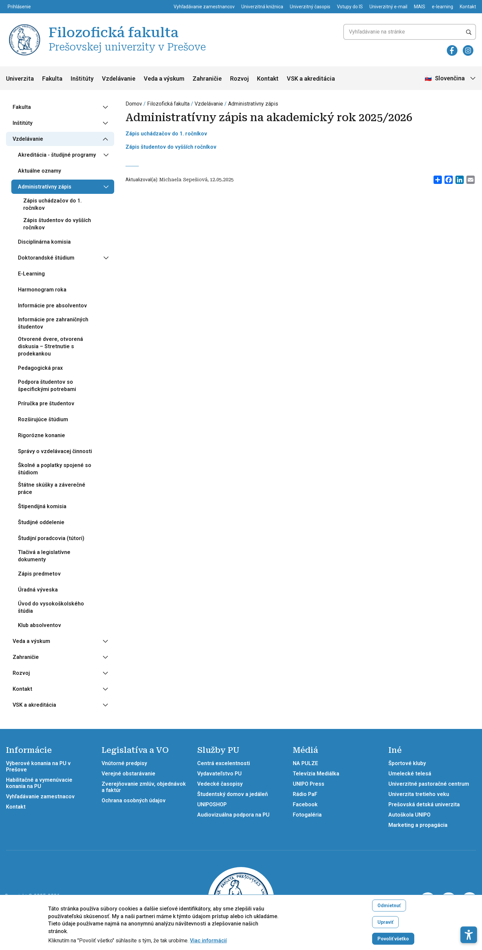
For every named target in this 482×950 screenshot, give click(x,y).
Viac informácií (208, 941)
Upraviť (385, 922)
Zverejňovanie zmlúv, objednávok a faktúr (144, 787)
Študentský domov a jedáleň (232, 794)
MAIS (419, 6)
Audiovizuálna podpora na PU (233, 815)
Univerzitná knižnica (262, 6)
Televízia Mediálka (316, 773)
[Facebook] (452, 50)
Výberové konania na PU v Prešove (38, 766)
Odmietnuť (389, 905)
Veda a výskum (164, 78)
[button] (468, 913)
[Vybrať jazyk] (451, 78)
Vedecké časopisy (220, 784)
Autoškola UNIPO (409, 815)
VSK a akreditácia (311, 78)
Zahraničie (207, 78)
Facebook (305, 804)
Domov (133, 104)
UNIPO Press (308, 784)
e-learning (442, 6)
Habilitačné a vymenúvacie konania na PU (39, 783)
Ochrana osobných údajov (134, 800)
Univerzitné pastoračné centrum (428, 784)
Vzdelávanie (118, 78)
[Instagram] (468, 50)
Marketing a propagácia (417, 825)
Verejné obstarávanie (128, 773)
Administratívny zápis (253, 104)
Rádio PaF (305, 794)
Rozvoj (239, 78)
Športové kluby (407, 763)
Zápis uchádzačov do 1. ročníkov (166, 133)
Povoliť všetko (393, 938)
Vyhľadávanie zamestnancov (204, 6)
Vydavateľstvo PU (219, 773)
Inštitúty (82, 78)
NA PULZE (305, 763)
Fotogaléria (307, 815)
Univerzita (20, 78)
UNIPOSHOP (212, 804)
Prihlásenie (19, 6)
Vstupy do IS (350, 6)
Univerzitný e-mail (388, 6)
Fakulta (52, 78)
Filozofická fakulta (168, 104)
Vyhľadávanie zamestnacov (40, 796)
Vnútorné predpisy (124, 763)
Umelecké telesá (409, 773)
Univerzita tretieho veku (418, 794)
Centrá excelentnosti (223, 763)
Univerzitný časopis (310, 6)
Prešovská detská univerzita (424, 804)
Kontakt (468, 6)
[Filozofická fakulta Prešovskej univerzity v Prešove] (24, 25)
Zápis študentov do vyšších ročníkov (170, 147)
